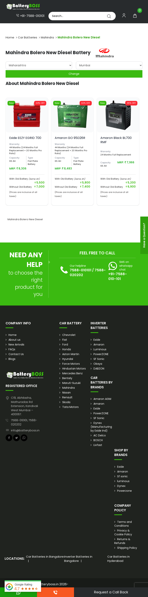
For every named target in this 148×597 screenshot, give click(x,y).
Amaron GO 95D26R (70, 138)
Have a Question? (144, 235)
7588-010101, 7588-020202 (24, 422)
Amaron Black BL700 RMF (116, 140)
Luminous (99, 349)
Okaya (97, 364)
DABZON (98, 368)
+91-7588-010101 (30, 16)
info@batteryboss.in (25, 430)
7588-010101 (80, 270)
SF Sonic (98, 359)
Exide (96, 340)
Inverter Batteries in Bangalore (78, 559)
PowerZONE (100, 354)
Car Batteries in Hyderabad (118, 559)
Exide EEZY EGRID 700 (25, 138)
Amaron (98, 344)
